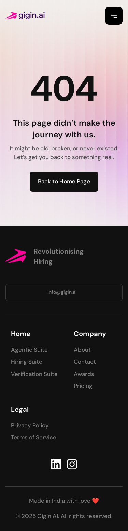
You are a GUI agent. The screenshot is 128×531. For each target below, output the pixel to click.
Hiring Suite (26, 361)
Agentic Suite (29, 349)
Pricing (83, 386)
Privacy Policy (30, 425)
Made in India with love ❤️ (64, 500)
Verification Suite (34, 374)
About (82, 349)
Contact (85, 361)
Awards (84, 374)
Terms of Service (33, 437)
